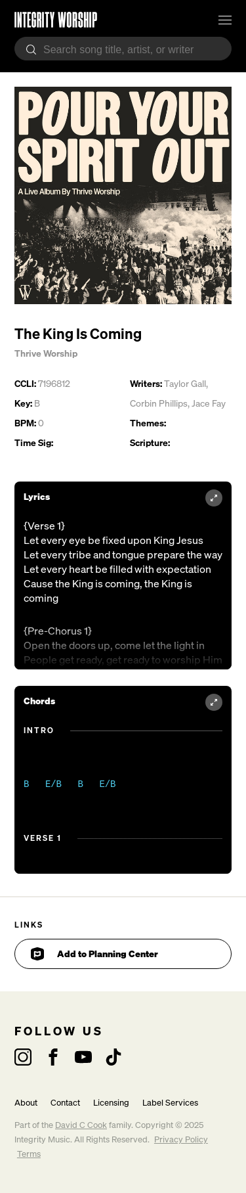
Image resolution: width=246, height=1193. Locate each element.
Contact (65, 1102)
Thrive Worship (45, 353)
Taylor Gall (185, 383)
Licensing (111, 1102)
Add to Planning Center (94, 953)
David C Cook (81, 1125)
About (25, 1102)
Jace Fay (209, 403)
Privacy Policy (181, 1139)
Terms (29, 1153)
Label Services (170, 1102)
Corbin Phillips (159, 403)
